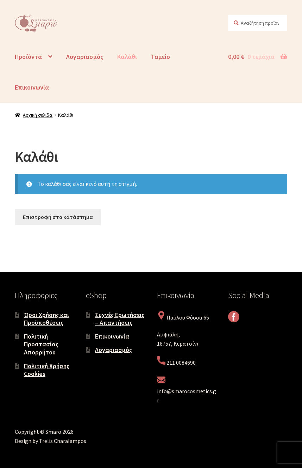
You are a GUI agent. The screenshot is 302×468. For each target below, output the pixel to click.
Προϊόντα (28, 57)
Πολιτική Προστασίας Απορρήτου (41, 344)
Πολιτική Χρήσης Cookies (46, 370)
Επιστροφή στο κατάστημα (58, 216)
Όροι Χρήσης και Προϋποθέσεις (46, 319)
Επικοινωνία (32, 87)
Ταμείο (160, 57)
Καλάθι (127, 57)
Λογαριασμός (84, 57)
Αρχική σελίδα (37, 115)
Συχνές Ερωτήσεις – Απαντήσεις (119, 319)
